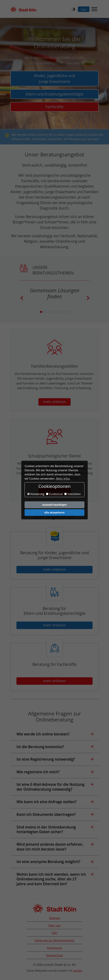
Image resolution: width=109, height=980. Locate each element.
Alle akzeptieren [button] (54, 512)
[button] (54, 734)
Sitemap (54, 918)
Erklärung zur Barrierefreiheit (54, 940)
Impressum (54, 948)
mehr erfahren (54, 401)
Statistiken (72, 494)
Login (83, 9)
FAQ (54, 933)
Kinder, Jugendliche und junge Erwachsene (54, 78)
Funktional (54, 494)
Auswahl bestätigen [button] (54, 504)
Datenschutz (54, 955)
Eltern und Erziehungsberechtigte (54, 94)
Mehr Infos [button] (63, 478)
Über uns (54, 925)
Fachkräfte (54, 106)
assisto (77, 971)
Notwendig (35, 494)
